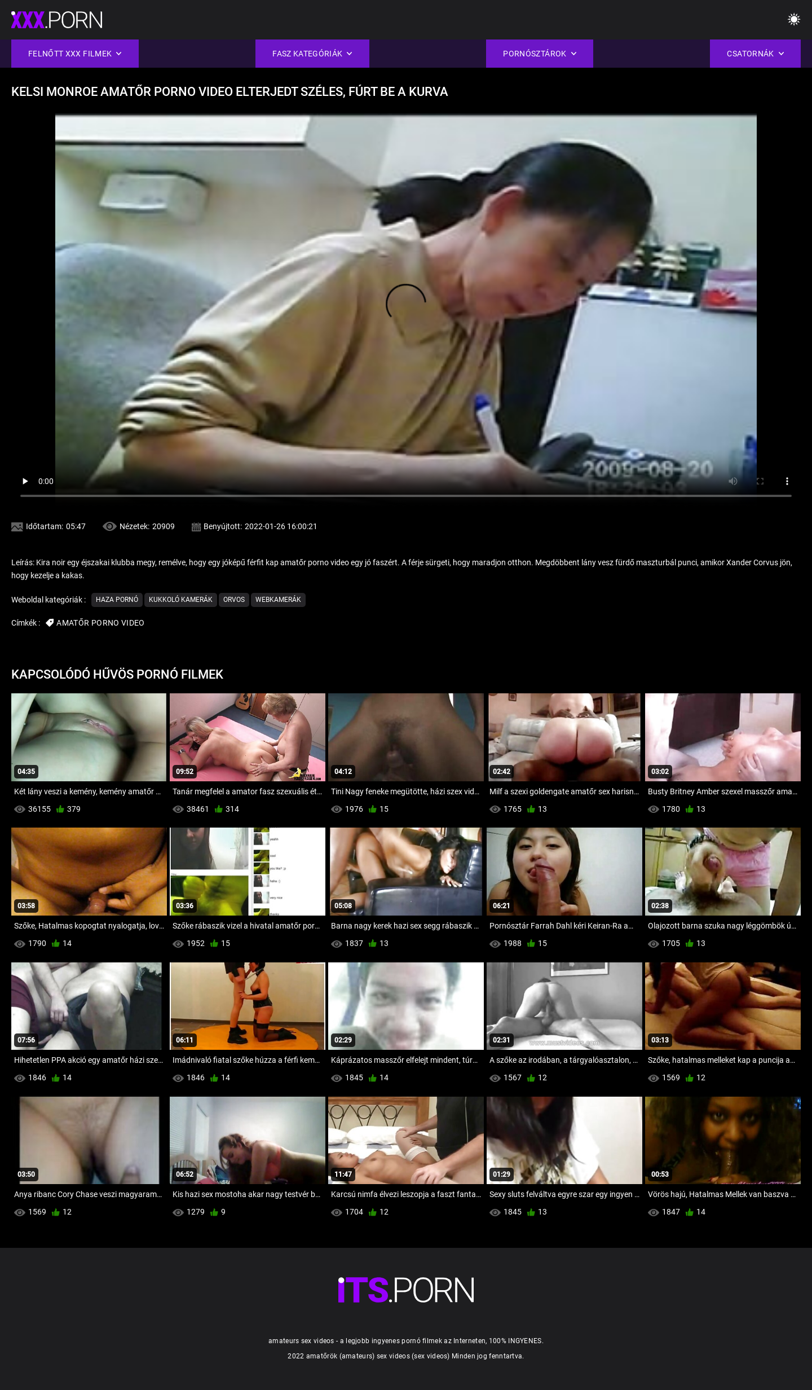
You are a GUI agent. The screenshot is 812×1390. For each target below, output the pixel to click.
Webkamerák (278, 600)
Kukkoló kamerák (181, 600)
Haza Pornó (117, 600)
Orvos (234, 600)
